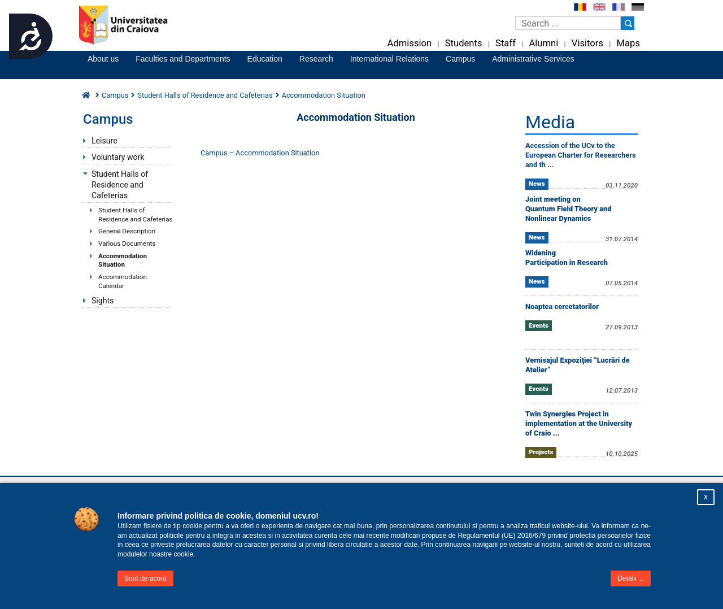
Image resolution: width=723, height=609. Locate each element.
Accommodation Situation (122, 260)
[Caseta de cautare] (568, 23)
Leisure (104, 140)
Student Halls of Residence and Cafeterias (120, 184)
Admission (409, 43)
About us (103, 58)
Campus (460, 58)
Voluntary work (118, 157)
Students (463, 43)
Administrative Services (533, 58)
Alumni (543, 43)
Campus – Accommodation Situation (260, 153)
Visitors (587, 43)
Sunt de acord (145, 578)
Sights (103, 300)
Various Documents (126, 243)
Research (316, 58)
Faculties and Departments (183, 58)
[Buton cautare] (627, 23)
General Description (126, 231)
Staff (505, 43)
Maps (628, 43)
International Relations (389, 58)
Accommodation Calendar (122, 281)
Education (264, 58)
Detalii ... (630, 578)
